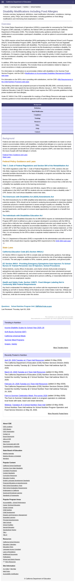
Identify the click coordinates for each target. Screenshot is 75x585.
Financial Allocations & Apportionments (15, 483)
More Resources (10, 562)
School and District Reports (11, 559)
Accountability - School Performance (14, 502)
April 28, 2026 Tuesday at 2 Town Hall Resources (24, 360)
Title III (5, 535)
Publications (7, 557)
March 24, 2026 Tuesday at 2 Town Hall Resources (25, 372)
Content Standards (9, 473)
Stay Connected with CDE (11, 444)
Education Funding (9, 478)
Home (6, 7)
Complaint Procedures (10, 470)
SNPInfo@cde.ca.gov (44, 306)
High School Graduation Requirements (15, 488)
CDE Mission (7, 429)
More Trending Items (60, 348)
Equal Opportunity (8, 436)
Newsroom (6, 441)
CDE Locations (7, 426)
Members (6, 458)
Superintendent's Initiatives (11, 446)
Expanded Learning (9, 517)
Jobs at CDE (7, 439)
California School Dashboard (12, 465)
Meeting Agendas (8, 453)
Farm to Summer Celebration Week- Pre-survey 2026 (26, 396)
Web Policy (6, 571)
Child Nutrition (7, 510)
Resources (37, 121)
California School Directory (11, 542)
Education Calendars (9, 544)
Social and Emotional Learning (12, 493)
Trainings (37, 118)
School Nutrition (36, 7)
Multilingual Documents (10, 554)
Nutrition (26, 7)
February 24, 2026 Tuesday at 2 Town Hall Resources (26, 384)
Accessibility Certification (10, 574)
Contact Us (6, 434)
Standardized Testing (9, 530)
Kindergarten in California (11, 490)
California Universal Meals (15, 336)
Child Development (9, 512)
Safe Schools (7, 522)
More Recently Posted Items (58, 413)
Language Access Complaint (12, 549)
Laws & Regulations (9, 552)
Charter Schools (8, 507)
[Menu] (3, 2)
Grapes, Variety (11, 344)
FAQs (37, 128)
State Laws (7, 157)
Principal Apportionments (11, 520)
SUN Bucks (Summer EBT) (15, 332)
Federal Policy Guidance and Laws (15, 155)
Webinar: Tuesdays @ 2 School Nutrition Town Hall (25, 405)
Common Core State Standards (13, 468)
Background (37, 104)
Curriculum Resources (10, 475)
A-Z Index (6, 569)
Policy (37, 125)
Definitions (37, 108)
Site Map (13, 569)
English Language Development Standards (16, 480)
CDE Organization (8, 431)
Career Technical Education (11, 505)
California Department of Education (18, 2)
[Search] (73, 2)
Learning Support (15, 7)
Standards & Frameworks (11, 495)
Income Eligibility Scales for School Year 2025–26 (24, 328)
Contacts (37, 132)
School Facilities (8, 525)
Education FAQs (8, 547)
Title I (4, 532)
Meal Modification (37, 111)
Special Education (8, 527)
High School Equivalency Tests (12, 485)
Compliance (37, 115)
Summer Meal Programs (14, 340)
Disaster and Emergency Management (15, 515)
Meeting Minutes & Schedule (12, 456)
